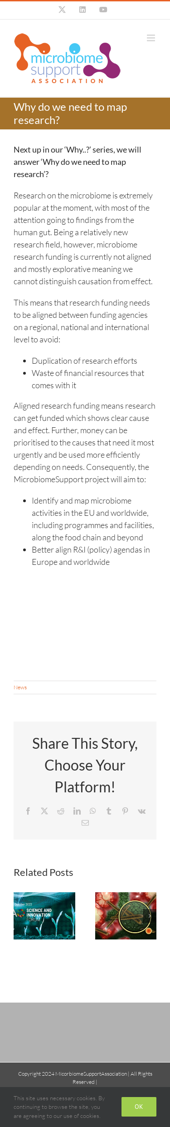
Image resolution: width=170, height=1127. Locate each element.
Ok (139, 1106)
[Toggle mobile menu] (151, 38)
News (20, 687)
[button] (20, 916)
